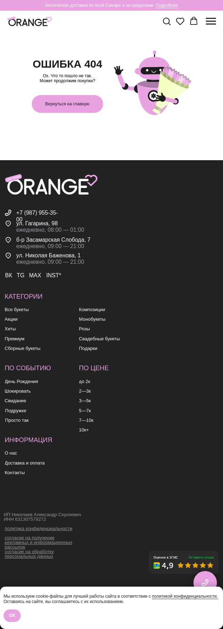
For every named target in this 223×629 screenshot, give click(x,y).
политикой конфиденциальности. (185, 596)
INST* (53, 275)
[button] (166, 21)
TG (21, 275)
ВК (8, 275)
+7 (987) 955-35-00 (37, 216)
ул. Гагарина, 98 (37, 223)
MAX (35, 275)
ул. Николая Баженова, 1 (48, 255)
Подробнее (167, 5)
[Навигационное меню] (211, 21)
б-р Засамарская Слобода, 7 (53, 240)
